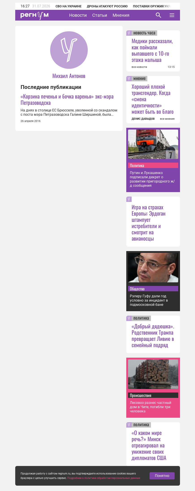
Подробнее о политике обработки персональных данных (103, 484)
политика (141, 318)
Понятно (162, 482)
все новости (139, 67)
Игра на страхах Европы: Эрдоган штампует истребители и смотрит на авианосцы (148, 222)
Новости (78, 15)
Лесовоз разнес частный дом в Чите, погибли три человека (150, 407)
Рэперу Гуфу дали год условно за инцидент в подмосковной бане (149, 300)
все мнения (167, 118)
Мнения (121, 15)
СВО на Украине (68, 6)
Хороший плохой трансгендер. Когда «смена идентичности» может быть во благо (153, 98)
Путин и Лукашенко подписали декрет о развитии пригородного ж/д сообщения (152, 179)
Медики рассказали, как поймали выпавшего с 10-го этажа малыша (152, 50)
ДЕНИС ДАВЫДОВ (143, 118)
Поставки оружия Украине (155, 6)
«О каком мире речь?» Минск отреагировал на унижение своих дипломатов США (149, 445)
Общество (137, 288)
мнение (139, 78)
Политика (137, 165)
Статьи (99, 15)
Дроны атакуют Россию (107, 6)
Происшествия (140, 395)
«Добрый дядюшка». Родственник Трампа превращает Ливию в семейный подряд (153, 335)
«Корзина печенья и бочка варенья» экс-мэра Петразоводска (67, 99)
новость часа (144, 33)
